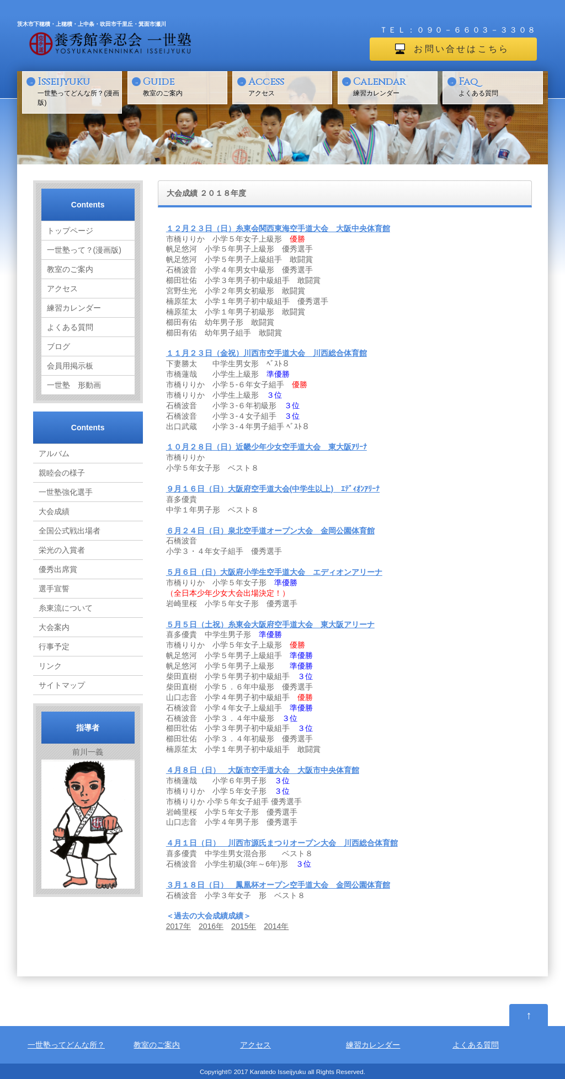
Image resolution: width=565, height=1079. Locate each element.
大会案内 (54, 627)
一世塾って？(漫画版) (84, 249)
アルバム (54, 453)
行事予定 (54, 646)
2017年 (178, 926)
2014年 (276, 926)
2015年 (243, 926)
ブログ (58, 346)
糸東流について (66, 607)
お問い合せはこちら (461, 49)
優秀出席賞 (58, 569)
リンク (50, 665)
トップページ (70, 230)
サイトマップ (62, 685)
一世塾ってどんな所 (62, 1044)
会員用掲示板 (70, 365)
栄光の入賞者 (62, 550)
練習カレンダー (394, 86)
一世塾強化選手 (66, 492)
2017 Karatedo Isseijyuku (270, 1071)
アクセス (289, 86)
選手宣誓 (54, 588)
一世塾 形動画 (74, 385)
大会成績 (54, 511)
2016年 (211, 926)
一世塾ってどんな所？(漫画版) (78, 90)
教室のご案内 (184, 86)
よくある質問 (499, 86)
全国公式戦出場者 (69, 530)
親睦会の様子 (62, 472)
